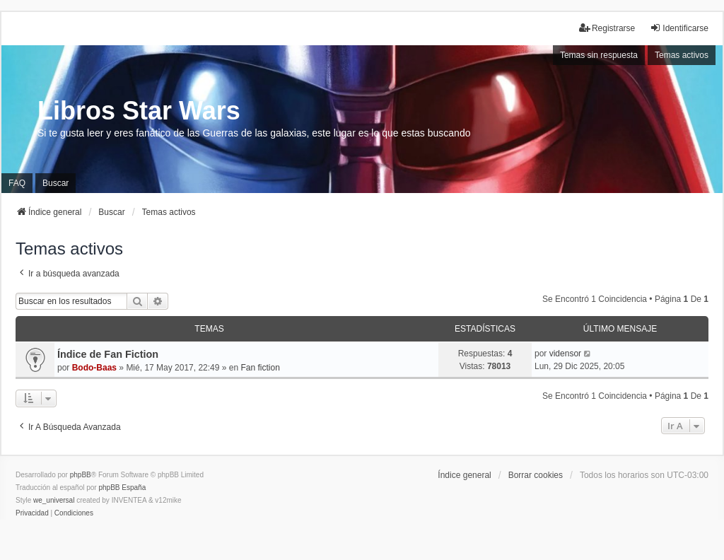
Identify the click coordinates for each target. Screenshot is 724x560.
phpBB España (122, 487)
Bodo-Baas (94, 368)
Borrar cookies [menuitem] (535, 475)
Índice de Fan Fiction (107, 354)
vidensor (565, 353)
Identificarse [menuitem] (679, 28)
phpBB (80, 475)
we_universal (53, 500)
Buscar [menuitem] (55, 183)
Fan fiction (260, 368)
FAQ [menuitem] (16, 183)
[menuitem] (32, 513)
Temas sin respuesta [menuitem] (599, 55)
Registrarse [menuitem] (607, 28)
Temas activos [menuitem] (681, 55)
